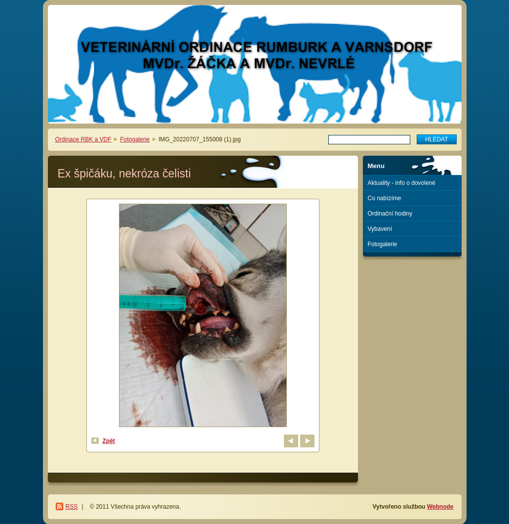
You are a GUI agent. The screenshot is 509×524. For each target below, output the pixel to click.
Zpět (109, 440)
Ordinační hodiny (390, 213)
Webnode (440, 506)
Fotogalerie (135, 139)
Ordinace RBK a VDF (83, 139)
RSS (72, 506)
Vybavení (380, 228)
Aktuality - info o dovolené (401, 182)
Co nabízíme (384, 198)
